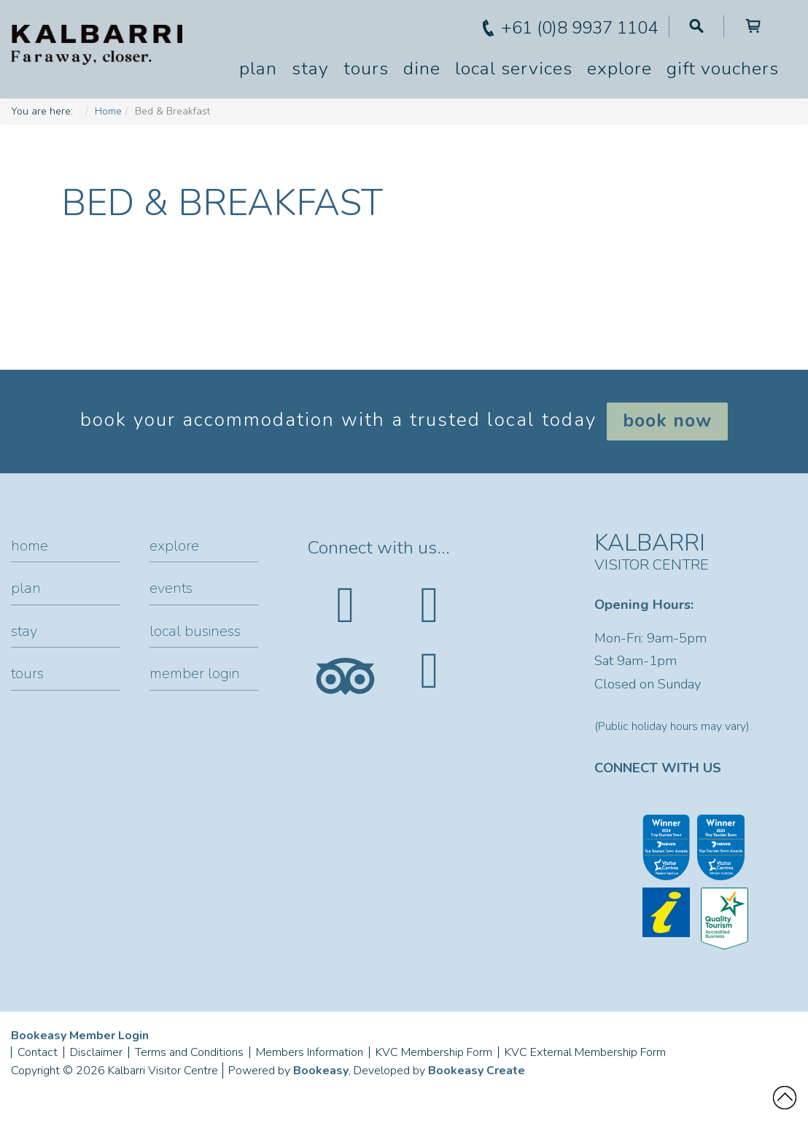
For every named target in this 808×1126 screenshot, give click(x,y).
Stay (310, 68)
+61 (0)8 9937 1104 (579, 27)
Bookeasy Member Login (80, 1036)
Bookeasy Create (476, 1071)
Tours (366, 68)
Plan (258, 68)
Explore (619, 68)
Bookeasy (321, 1071)
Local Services (513, 68)
